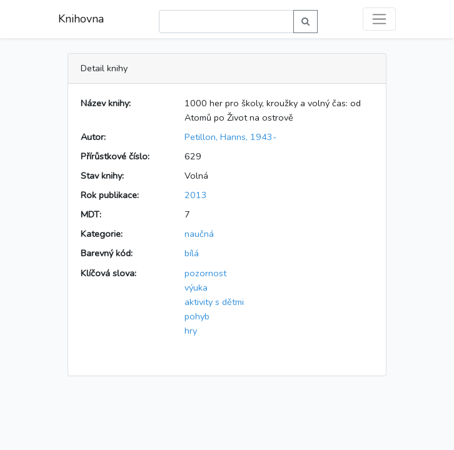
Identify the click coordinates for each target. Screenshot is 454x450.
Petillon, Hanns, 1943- (230, 137)
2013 (195, 195)
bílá (191, 253)
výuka (196, 287)
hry (190, 330)
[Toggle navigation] (379, 19)
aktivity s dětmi (214, 302)
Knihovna (81, 18)
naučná (199, 234)
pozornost (205, 273)
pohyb (196, 316)
